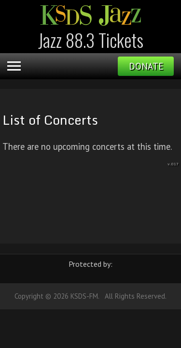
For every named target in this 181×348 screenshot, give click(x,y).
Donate (146, 66)
